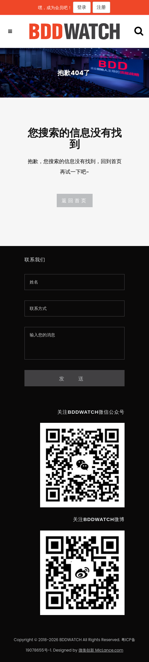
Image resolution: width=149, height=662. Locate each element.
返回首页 (75, 200)
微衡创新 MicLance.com (101, 650)
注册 (101, 7)
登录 (81, 7)
